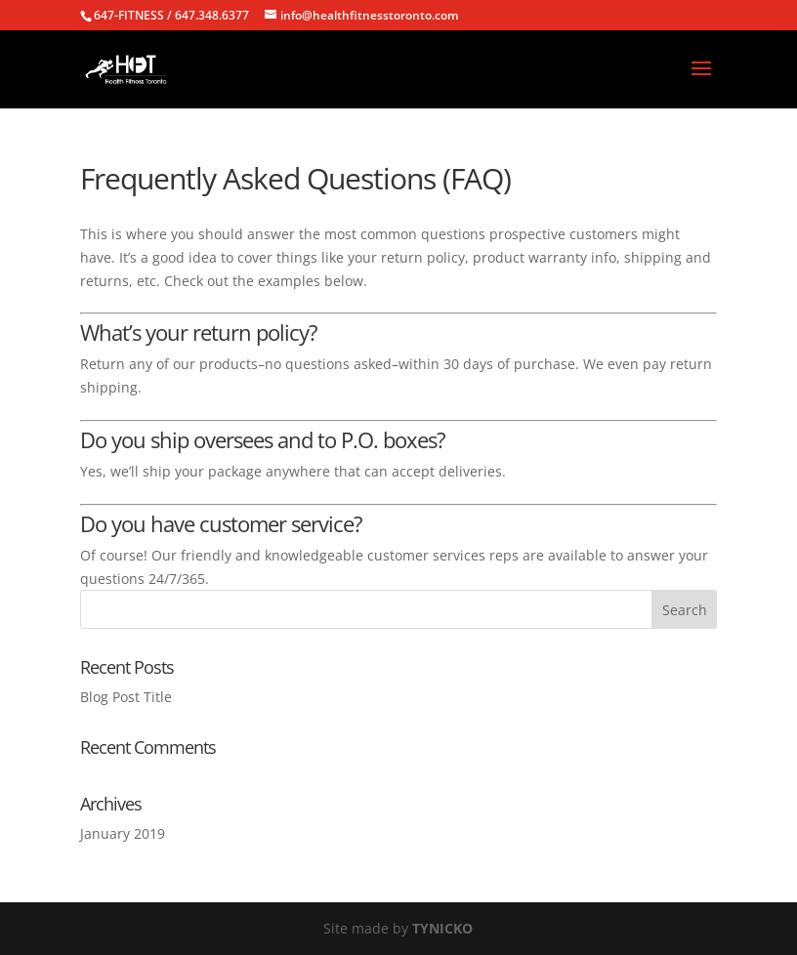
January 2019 (122, 833)
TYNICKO (442, 928)
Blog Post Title (126, 696)
